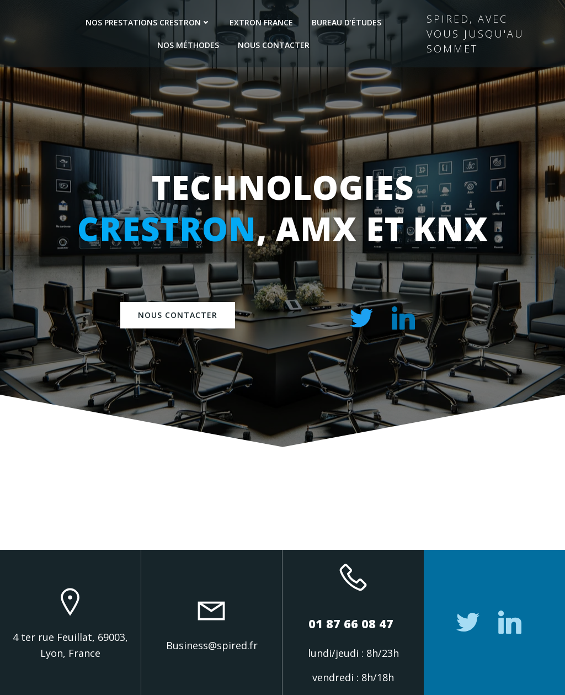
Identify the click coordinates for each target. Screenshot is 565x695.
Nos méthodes (188, 45)
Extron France (261, 22)
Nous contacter (274, 45)
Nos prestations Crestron (148, 22)
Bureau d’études (346, 22)
